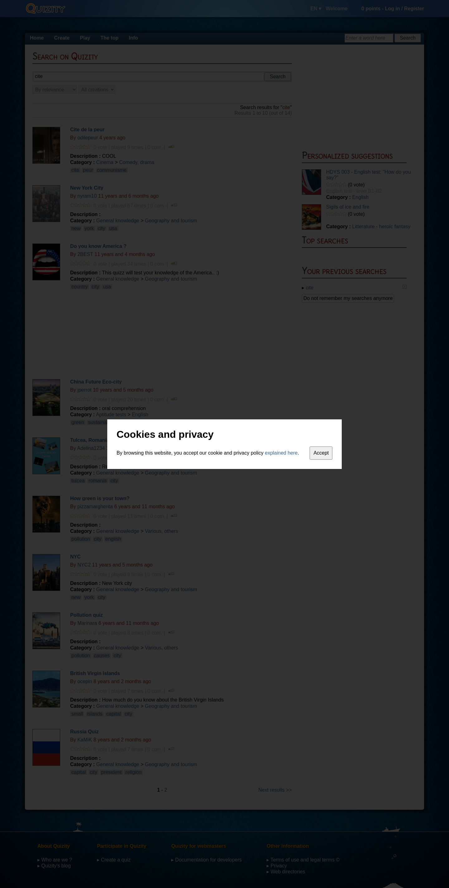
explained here (281, 453)
